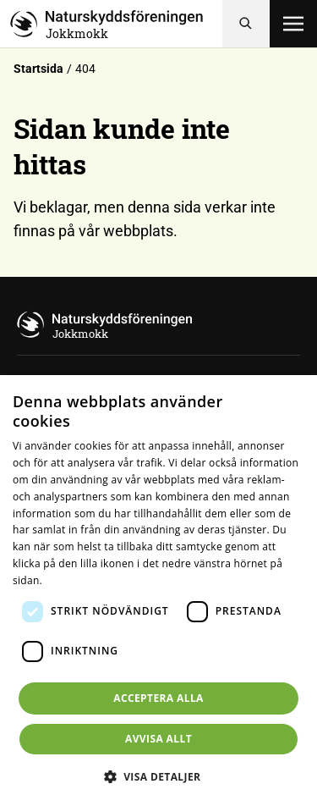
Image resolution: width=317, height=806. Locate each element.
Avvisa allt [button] (158, 738)
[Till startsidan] (116, 23)
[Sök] (246, 23)
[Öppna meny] (293, 23)
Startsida (38, 68)
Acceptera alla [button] (158, 698)
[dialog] (158, 590)
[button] (159, 776)
